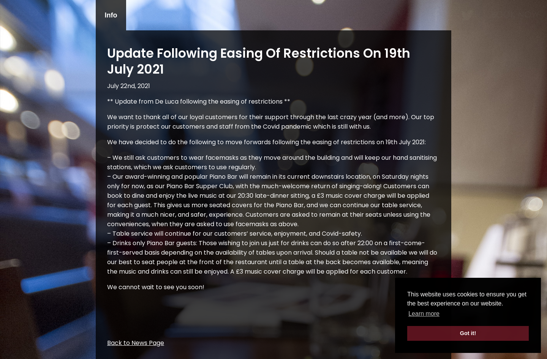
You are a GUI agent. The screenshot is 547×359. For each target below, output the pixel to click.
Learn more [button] (423, 313)
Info (111, 15)
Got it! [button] (468, 333)
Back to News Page (135, 343)
